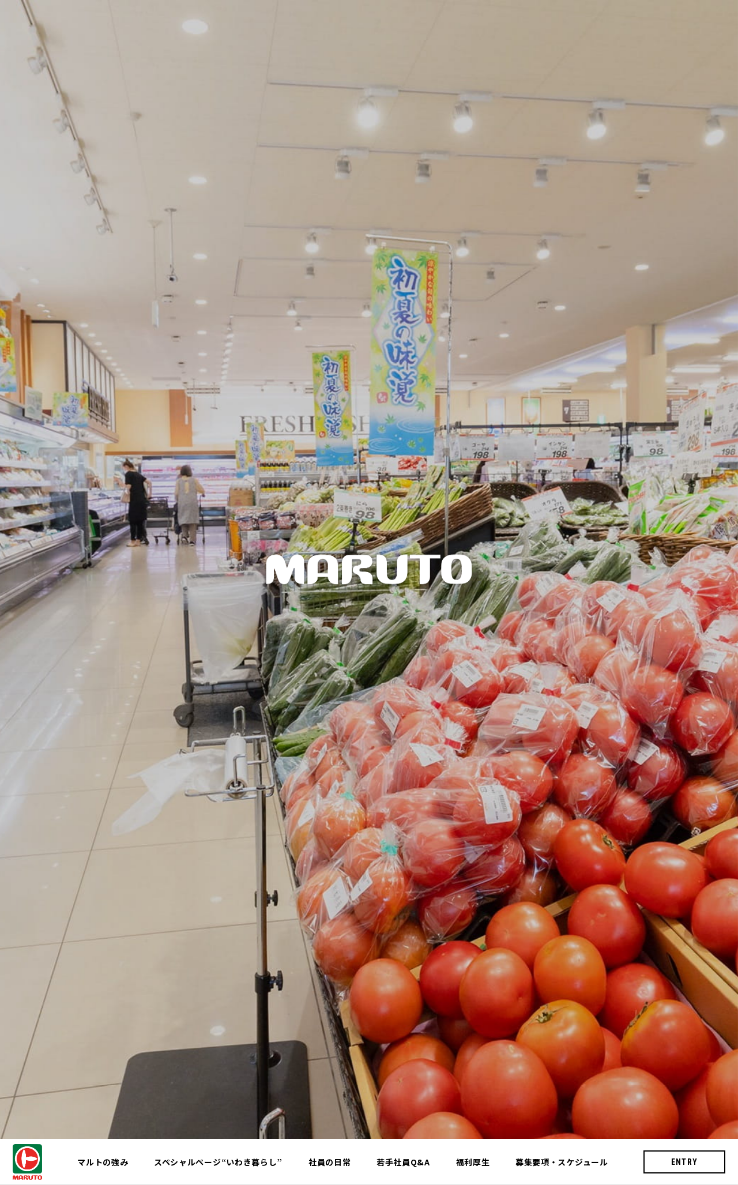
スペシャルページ (218, 1162)
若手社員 (403, 1162)
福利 (473, 1162)
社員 (329, 1162)
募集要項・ (561, 1162)
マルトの (102, 1162)
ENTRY (684, 1162)
